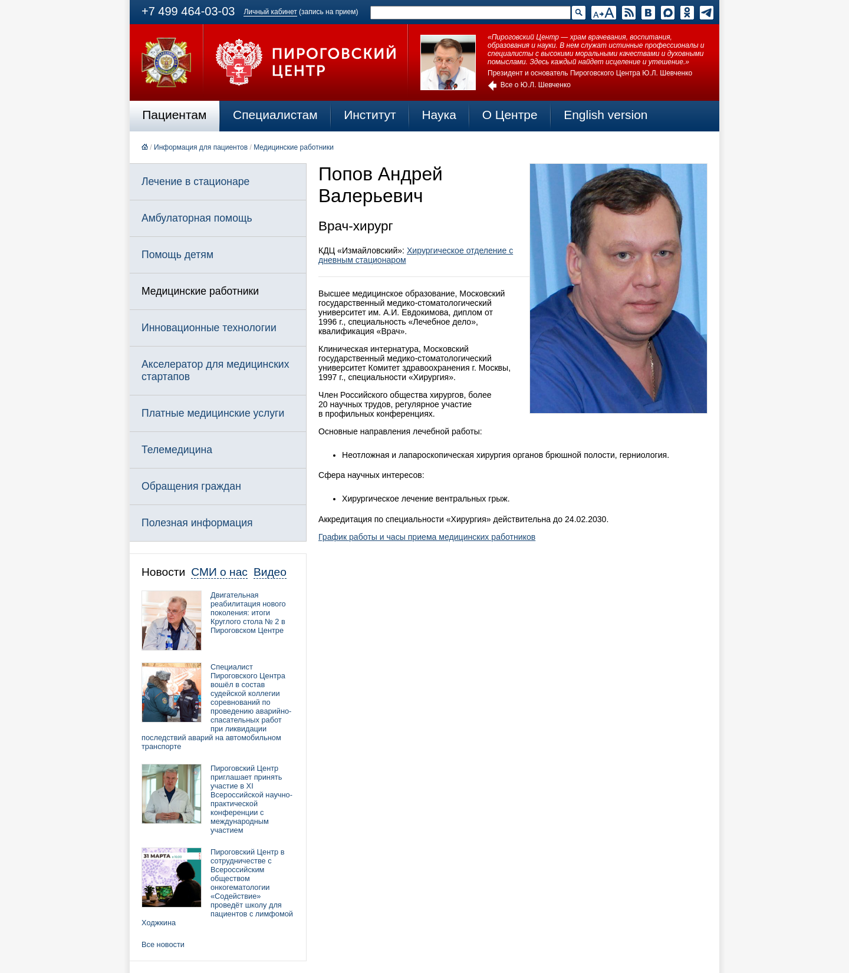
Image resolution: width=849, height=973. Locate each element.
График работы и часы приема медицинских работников (426, 537)
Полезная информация (197, 523)
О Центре (510, 114)
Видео (270, 572)
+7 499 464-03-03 (188, 11)
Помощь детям (177, 254)
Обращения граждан (191, 486)
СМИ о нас (219, 572)
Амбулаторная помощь (197, 218)
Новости (163, 572)
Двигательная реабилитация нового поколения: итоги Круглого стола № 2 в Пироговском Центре (248, 613)
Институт (370, 114)
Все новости (163, 944)
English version (605, 114)
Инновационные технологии (209, 328)
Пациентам (174, 114)
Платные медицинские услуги (213, 413)
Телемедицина (177, 450)
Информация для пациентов (201, 147)
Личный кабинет (270, 12)
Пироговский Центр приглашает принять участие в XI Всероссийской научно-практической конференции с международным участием (251, 799)
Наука (439, 114)
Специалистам (275, 114)
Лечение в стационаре (195, 181)
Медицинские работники (294, 147)
